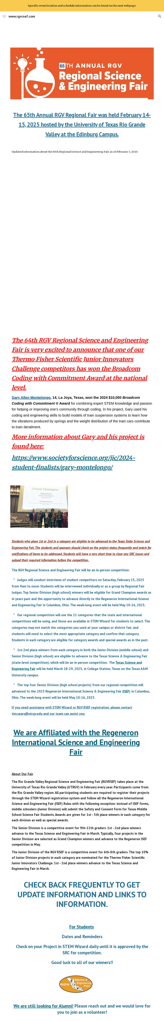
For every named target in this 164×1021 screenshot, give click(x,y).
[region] (82, 5)
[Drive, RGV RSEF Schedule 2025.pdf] (82, 245)
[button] (4, 16)
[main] (82, 124)
